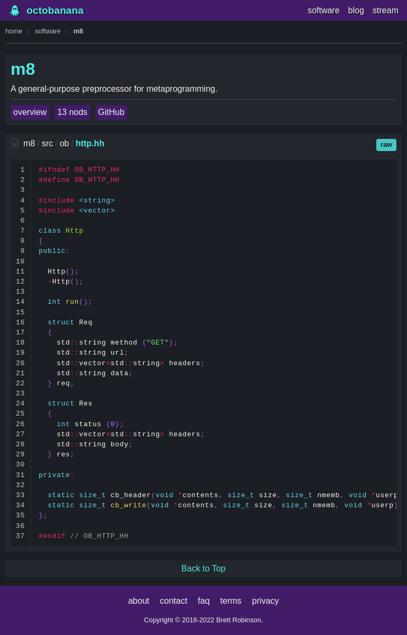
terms (231, 600)
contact (174, 600)
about (138, 600)
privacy (265, 600)
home (13, 31)
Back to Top (203, 568)
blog (356, 10)
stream (386, 10)
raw (386, 144)
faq (203, 600)
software (323, 10)
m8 (78, 31)
